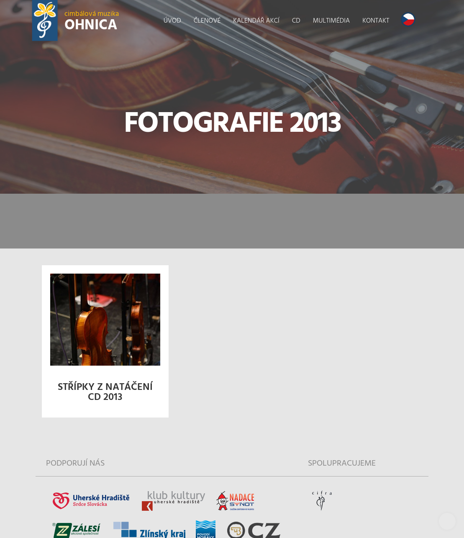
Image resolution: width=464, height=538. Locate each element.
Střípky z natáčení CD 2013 (105, 392)
